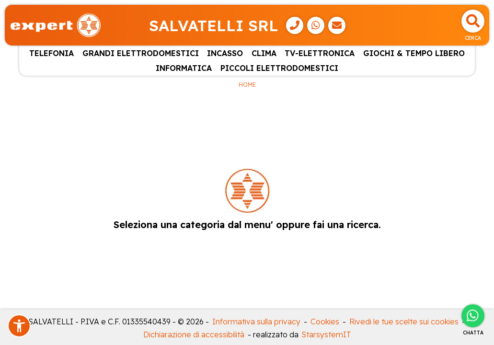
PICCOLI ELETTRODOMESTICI (279, 68)
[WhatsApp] (315, 25)
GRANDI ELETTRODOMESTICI (140, 53)
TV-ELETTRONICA (320, 53)
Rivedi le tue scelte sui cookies (404, 321)
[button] (19, 325)
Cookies (324, 321)
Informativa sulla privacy (256, 321)
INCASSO (225, 53)
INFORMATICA (184, 68)
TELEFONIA (51, 53)
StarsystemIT (326, 334)
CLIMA (264, 53)
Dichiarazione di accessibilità (193, 334)
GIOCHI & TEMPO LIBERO (414, 53)
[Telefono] (294, 25)
